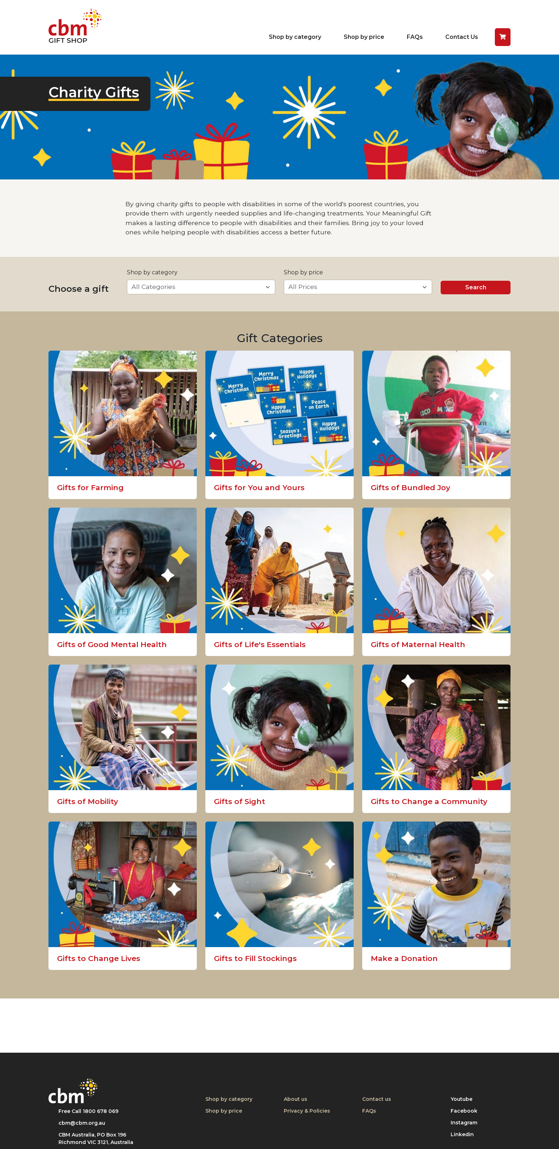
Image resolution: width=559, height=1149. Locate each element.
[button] (503, 37)
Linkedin (466, 1134)
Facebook (466, 1110)
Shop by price (364, 37)
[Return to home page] (75, 27)
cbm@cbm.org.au (81, 1123)
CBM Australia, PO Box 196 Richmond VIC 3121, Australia (95, 1138)
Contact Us (461, 37)
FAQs (415, 37)
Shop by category (295, 37)
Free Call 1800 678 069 (88, 1111)
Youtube (466, 1098)
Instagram (466, 1122)
